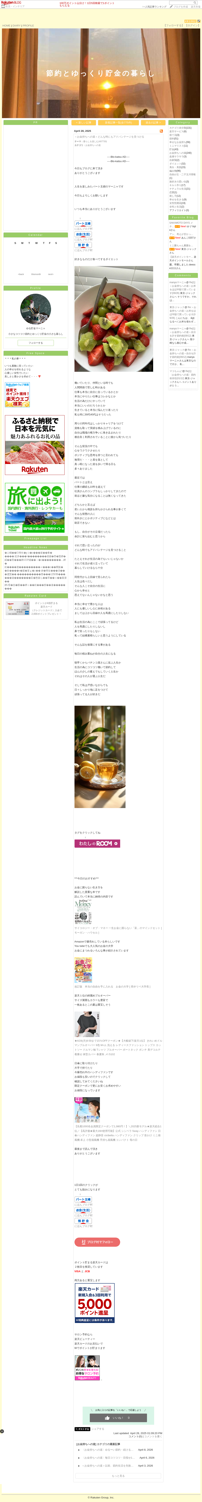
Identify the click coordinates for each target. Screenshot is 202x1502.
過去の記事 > (153, 122)
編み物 (173, 170)
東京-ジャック (177, 307)
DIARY (16, 25)
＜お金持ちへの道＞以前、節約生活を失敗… (107, 1465)
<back (21, 274)
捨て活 (173, 135)
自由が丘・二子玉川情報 (182, 174)
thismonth (36, 274)
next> (50, 274)
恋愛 (171, 192)
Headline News (36, 547)
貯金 (171, 149)
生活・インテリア (15, 6)
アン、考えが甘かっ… (181, 234)
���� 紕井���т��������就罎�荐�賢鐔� (35, 556)
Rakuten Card (35, 595)
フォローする (36, 342)
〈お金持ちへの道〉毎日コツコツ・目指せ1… (108, 1457)
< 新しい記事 (83, 122)
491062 (190, 21)
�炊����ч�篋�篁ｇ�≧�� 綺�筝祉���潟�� (35, 570)
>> (154, 6)
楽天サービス (176, 131)
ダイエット (175, 163)
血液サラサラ (176, 156)
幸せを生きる (176, 199)
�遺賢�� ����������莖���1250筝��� (35, 574)
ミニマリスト (176, 145)
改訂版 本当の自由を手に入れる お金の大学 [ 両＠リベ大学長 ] (112, 986)
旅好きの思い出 (177, 181)
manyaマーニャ (178, 282)
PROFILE (28, 25)
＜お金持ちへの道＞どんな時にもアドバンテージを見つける (109, 136)
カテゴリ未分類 (177, 127)
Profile (35, 288)
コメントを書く (153, 1436)
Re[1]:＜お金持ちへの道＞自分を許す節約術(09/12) (183, 332)
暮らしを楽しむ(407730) (95, 141)
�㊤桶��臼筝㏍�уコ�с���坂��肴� (28, 552)
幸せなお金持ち (177, 142)
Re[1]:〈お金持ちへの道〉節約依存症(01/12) (183, 375)
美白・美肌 (175, 167)
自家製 (173, 160)
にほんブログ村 (83, 228)
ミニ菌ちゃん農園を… (181, 245)
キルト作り (175, 185)
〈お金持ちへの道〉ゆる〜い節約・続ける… (107, 1449)
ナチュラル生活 (177, 188)
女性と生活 (175, 206)
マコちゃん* (176, 371)
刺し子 (173, 196)
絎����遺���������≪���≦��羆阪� (34, 567)
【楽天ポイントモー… (181, 256)
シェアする (97, 1428)
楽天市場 (195, 6)
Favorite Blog (183, 217)
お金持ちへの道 (93, 145)
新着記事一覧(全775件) (118, 122)
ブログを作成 (181, 6)
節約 (171, 138)
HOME (6, 25)
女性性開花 (175, 203)
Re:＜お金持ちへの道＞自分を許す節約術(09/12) (183, 353)
